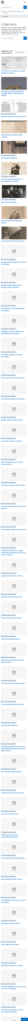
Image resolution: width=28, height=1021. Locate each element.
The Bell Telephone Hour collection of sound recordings (13, 988)
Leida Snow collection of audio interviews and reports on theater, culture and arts (13, 553)
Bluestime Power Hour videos (12, 965)
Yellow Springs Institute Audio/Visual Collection (9, 836)
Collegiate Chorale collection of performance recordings (12, 332)
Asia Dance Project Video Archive (13, 378)
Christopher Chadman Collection (13, 399)
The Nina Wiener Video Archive (12, 704)
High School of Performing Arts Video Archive (12, 661)
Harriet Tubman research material (13, 116)
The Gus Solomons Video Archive (13, 683)
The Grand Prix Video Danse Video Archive (13, 507)
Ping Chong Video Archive (10, 639)
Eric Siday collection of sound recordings (11, 356)
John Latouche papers (9, 202)
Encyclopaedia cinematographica (13, 858)
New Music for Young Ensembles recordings (13, 309)
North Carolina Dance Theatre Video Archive (12, 463)
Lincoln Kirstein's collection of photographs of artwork (12, 180)
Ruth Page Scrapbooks (9, 158)
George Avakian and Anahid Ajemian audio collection (11, 286)
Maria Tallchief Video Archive (11, 879)
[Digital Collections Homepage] (2, 2)
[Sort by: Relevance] (20, 52)
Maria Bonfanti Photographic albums (11, 222)
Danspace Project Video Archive (12, 793)
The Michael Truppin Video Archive (13, 529)
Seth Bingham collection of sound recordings (13, 901)
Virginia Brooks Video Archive (12, 576)
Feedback (24, 1019)
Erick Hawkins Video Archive (11, 772)
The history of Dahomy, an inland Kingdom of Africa (13, 72)
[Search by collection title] (12, 38)
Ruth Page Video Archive (10, 944)
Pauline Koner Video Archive (11, 618)
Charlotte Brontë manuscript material (11, 136)
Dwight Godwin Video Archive (12, 420)
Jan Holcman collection (9, 725)
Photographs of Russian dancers (13, 241)
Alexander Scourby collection (11, 441)
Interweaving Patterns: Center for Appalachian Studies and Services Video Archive (13, 748)
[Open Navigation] (25, 2)
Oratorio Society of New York (11, 597)
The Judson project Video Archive (13, 485)
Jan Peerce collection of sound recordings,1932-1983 (12, 1011)
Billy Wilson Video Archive (10, 923)
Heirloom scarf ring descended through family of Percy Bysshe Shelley (12, 93)
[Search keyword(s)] (12, 7)
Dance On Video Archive (10, 814)
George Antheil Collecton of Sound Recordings (13, 263)
